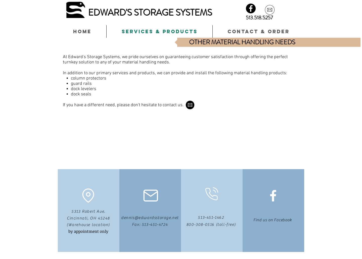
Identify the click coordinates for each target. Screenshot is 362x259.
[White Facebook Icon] (273, 195)
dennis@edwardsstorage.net (150, 217)
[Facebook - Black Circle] (251, 8)
